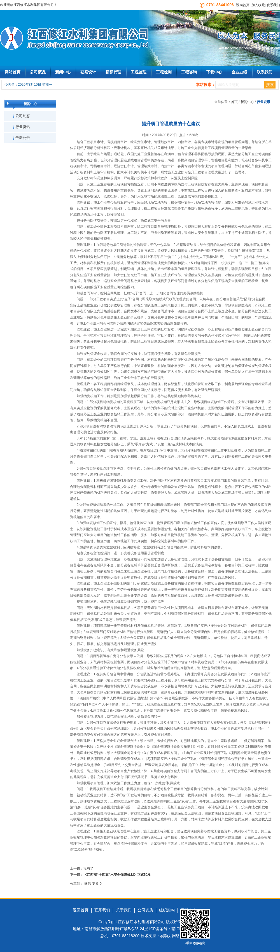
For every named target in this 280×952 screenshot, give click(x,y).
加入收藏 (258, 5)
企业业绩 (239, 72)
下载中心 (214, 72)
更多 (95, 884)
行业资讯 (22, 127)
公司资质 (145, 910)
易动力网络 (170, 936)
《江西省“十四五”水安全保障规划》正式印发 (117, 875)
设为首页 (242, 5)
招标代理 (113, 72)
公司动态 (22, 116)
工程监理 (138, 72)
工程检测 (164, 72)
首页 (234, 102)
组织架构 (167, 910)
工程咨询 (189, 72)
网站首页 (12, 72)
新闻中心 (63, 72)
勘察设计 (88, 72)
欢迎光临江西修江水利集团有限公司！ (28, 5)
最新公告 (22, 138)
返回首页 (80, 910)
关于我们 (124, 910)
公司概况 (38, 72)
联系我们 (273, 5)
